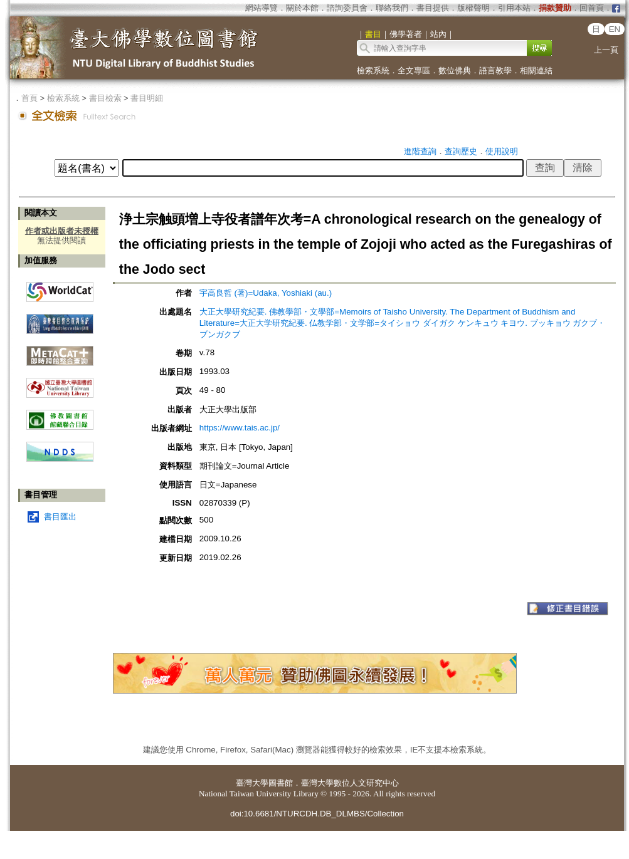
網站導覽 (261, 8)
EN (615, 29)
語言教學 (495, 70)
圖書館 (280, 783)
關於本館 (302, 8)
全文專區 (414, 70)
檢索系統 (373, 70)
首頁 (29, 98)
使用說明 (501, 151)
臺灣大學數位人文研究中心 (350, 783)
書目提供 (432, 8)
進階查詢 (420, 151)
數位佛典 (454, 70)
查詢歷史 (461, 151)
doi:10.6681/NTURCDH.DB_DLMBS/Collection (317, 813)
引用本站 (514, 8)
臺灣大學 (252, 783)
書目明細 (146, 98)
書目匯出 (60, 516)
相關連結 (536, 70)
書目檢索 (105, 98)
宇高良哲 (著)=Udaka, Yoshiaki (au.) (265, 293)
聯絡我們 (392, 8)
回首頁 (591, 8)
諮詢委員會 (347, 8)
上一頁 (606, 50)
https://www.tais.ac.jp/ (239, 427)
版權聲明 (473, 8)
